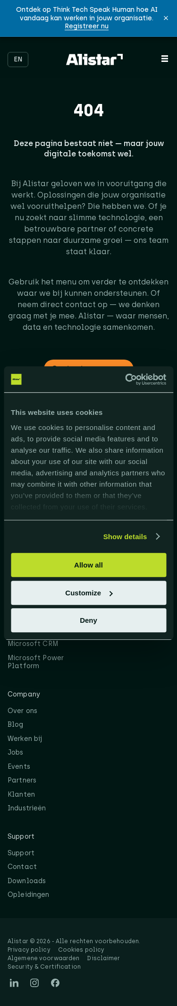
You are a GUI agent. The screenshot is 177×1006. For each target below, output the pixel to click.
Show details (125, 537)
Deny (88, 620)
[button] (166, 18)
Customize (88, 593)
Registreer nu (87, 26)
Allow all (88, 565)
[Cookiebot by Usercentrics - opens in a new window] (126, 379)
